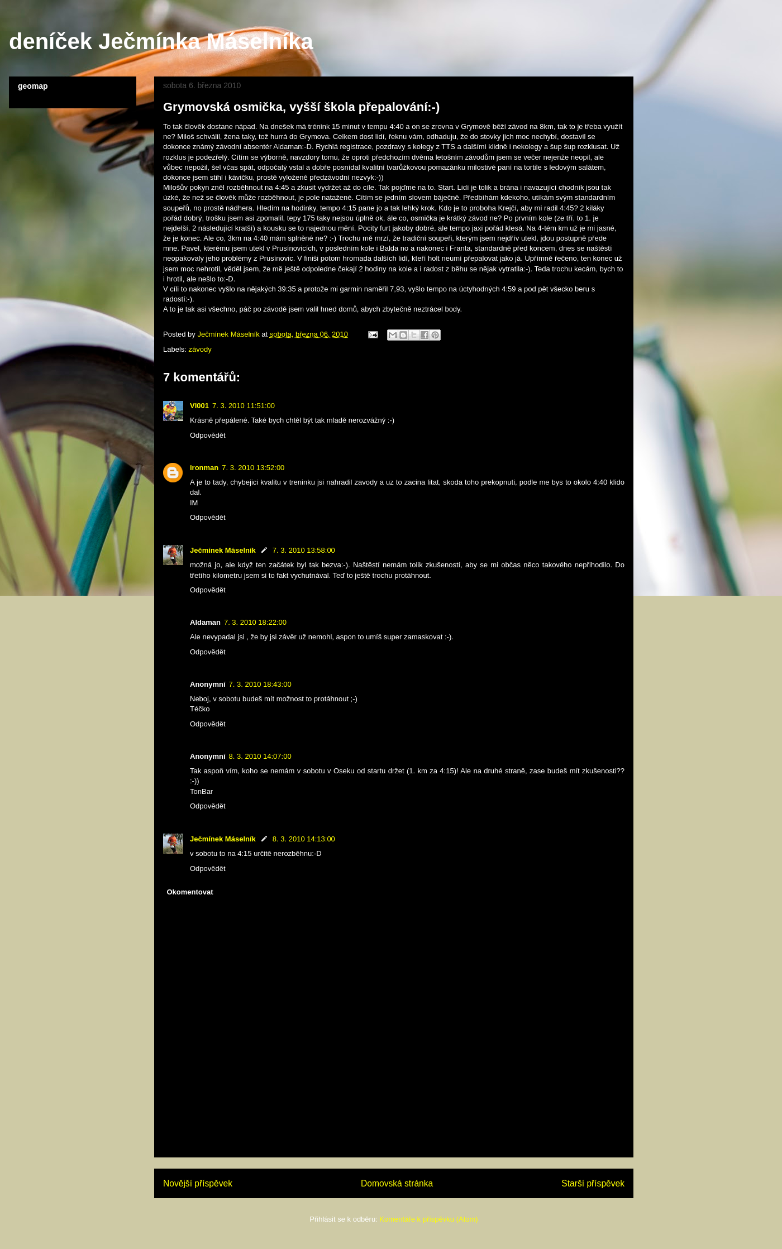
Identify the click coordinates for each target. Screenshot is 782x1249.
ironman (204, 467)
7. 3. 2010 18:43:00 (260, 684)
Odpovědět (208, 435)
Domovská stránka (397, 1183)
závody (200, 349)
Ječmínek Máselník (223, 550)
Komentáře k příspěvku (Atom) (428, 1219)
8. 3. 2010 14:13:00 (304, 839)
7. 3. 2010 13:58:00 (304, 550)
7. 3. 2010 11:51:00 (243, 405)
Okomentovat (190, 892)
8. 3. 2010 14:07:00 (260, 756)
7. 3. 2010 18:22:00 (255, 622)
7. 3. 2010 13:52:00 (253, 467)
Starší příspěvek (592, 1183)
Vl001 (199, 405)
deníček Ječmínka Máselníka (161, 41)
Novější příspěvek (197, 1183)
